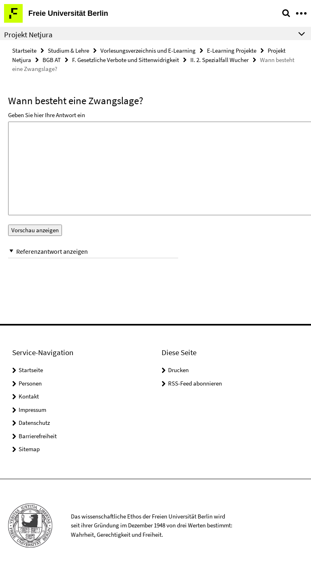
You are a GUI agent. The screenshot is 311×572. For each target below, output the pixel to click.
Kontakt (29, 396)
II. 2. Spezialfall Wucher (219, 60)
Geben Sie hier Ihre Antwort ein (46, 115)
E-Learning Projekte (231, 50)
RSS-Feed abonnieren (195, 383)
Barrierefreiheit (38, 436)
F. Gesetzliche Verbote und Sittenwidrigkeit (125, 60)
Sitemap (29, 449)
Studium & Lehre (68, 50)
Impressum (32, 409)
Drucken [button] (178, 370)
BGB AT (52, 60)
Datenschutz (34, 422)
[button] (93, 251)
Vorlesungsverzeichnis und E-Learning (148, 50)
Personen (30, 383)
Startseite (24, 50)
